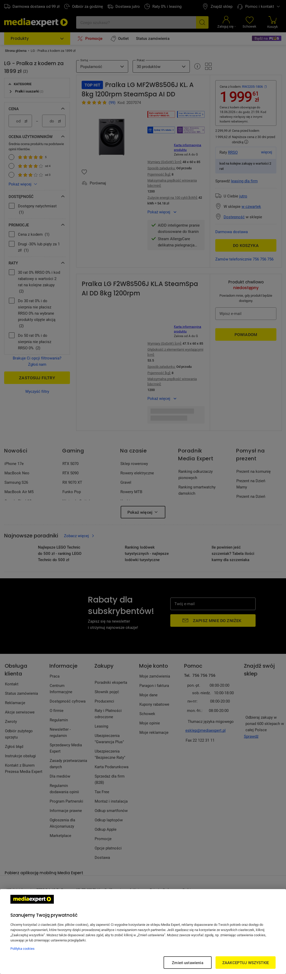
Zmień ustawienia (187, 962)
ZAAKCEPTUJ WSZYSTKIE (245, 962)
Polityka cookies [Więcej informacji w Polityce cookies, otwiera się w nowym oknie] (22, 948)
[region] (143, 931)
